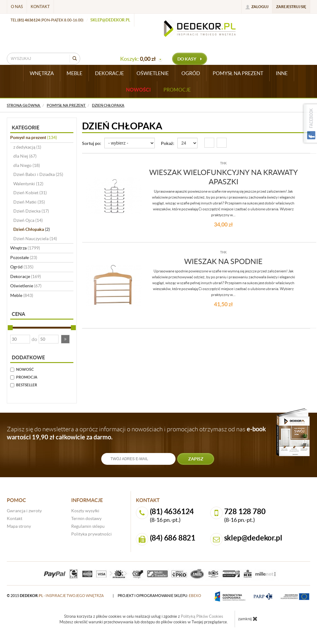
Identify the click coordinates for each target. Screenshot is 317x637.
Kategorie (25, 127)
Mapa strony (19, 526)
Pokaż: (167, 143)
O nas (17, 6)
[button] (65, 339)
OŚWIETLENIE (153, 73)
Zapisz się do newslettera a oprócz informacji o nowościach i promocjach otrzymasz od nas (136, 433)
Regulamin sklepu (88, 526)
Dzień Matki (29, 202)
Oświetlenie (25, 285)
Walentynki (28, 183)
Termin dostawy (86, 518)
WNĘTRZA (42, 73)
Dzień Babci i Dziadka (38, 174)
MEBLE (74, 73)
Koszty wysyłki (85, 510)
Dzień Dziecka (31, 211)
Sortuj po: (91, 143)
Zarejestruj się (291, 7)
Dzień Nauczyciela (35, 238)
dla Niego (26, 165)
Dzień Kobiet (30, 192)
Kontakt (40, 6)
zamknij (248, 619)
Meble (21, 295)
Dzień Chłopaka (31, 229)
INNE (282, 73)
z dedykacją (27, 147)
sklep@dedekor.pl (110, 20)
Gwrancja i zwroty (24, 510)
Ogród (21, 266)
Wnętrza (25, 247)
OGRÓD (190, 73)
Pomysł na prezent (33, 137)
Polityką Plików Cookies (202, 616)
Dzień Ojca (28, 220)
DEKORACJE (109, 73)
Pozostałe (23, 257)
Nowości (138, 89)
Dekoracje (25, 276)
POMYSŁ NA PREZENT (238, 73)
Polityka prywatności (91, 534)
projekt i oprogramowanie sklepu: (159, 596)
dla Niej (25, 156)
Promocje (177, 89)
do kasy (189, 58)
